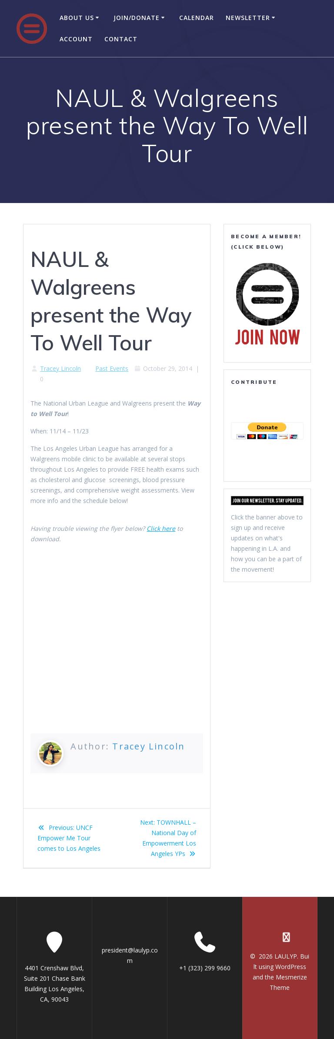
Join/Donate (137, 17)
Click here (161, 528)
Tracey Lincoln (60, 368)
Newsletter (248, 17)
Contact (120, 39)
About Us (77, 17)
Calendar (196, 17)
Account (76, 39)
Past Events (111, 368)
